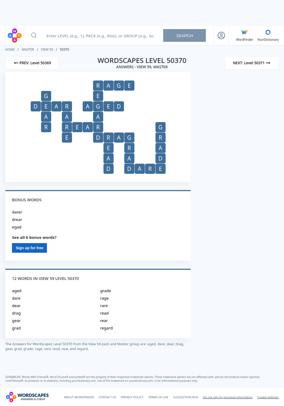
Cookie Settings (268, 397)
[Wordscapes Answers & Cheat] (27, 397)
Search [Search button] (184, 35)
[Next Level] (252, 63)
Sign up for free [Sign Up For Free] (29, 248)
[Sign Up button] (221, 35)
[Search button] (34, 35)
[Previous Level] (32, 63)
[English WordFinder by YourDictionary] (244, 35)
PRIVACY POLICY (132, 397)
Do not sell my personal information (228, 397)
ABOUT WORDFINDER (79, 397)
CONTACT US (107, 397)
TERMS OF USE (158, 397)
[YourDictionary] (268, 35)
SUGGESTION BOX (185, 397)
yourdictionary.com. (84, 381)
